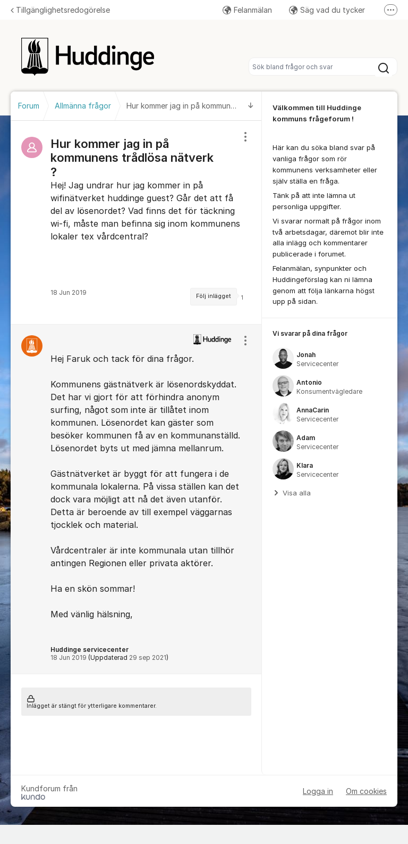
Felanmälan (247, 9)
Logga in (318, 791)
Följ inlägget (213, 296)
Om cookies (366, 791)
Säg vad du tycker (327, 9)
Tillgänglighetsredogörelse (60, 9)
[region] (136, 222)
